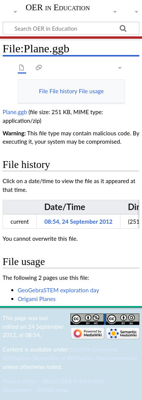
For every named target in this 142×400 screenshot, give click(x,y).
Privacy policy (20, 381)
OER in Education (58, 7)
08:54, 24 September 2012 (78, 221)
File (43, 91)
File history (63, 91)
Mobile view (52, 389)
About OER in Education (73, 381)
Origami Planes (37, 298)
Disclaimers (17, 389)
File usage (91, 91)
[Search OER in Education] (71, 28)
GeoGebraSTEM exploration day (58, 290)
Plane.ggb (15, 111)
